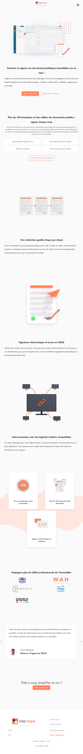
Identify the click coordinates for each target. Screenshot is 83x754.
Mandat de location (23, 149)
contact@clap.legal (41, 746)
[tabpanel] (41, 642)
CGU (48, 741)
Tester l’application (57, 735)
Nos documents (55, 724)
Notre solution (55, 719)
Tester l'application (30, 94)
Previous (2, 642)
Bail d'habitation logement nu (22, 142)
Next (81, 642)
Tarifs (10, 730)
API (9, 735)
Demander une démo (57, 730)
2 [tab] (40, 660)
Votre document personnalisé (60, 149)
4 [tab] (46, 660)
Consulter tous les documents (41, 158)
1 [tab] (37, 660)
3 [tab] (43, 660)
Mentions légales (39, 741)
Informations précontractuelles (60, 142)
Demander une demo (50, 94)
